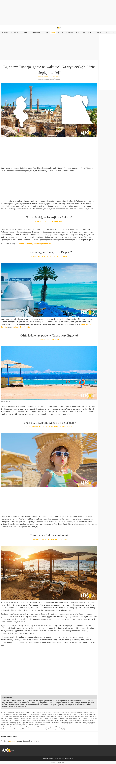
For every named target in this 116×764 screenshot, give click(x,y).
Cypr (46, 32)
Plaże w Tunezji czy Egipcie (17, 716)
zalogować (13, 741)
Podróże (48, 77)
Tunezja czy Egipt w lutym (17, 722)
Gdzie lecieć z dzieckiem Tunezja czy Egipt (57, 712)
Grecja (60, 32)
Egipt (53, 32)
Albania (5, 32)
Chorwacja (25, 32)
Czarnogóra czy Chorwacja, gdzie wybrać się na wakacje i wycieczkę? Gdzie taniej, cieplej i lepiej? (34, 729)
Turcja (99, 32)
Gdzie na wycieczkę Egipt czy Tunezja (40, 714)
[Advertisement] (58, 12)
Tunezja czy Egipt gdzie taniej (47, 718)
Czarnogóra (37, 32)
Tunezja (56, 77)
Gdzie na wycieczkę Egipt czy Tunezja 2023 (66, 714)
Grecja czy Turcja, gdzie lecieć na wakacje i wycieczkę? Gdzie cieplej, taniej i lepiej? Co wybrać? (33, 727)
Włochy (91, 32)
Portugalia (80, 32)
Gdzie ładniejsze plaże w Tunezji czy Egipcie (29, 712)
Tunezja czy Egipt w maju (34, 722)
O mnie (107, 32)
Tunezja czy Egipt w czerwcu (17, 720)
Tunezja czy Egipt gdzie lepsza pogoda (25, 718)
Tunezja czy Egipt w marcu (51, 722)
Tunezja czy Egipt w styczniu (16, 725)
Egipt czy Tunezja (8, 712)
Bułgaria (14, 32)
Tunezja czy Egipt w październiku (71, 722)
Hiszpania (69, 32)
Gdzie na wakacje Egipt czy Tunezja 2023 (14, 714)
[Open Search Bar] (113, 32)
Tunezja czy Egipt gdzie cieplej (78, 716)
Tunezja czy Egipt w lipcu (73, 720)
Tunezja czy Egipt (62, 716)
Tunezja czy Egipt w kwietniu (55, 720)
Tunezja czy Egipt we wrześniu (35, 725)
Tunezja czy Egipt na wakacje (67, 718)
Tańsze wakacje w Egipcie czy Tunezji (38, 716)
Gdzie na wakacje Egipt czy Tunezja (82, 712)
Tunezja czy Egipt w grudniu (36, 720)
